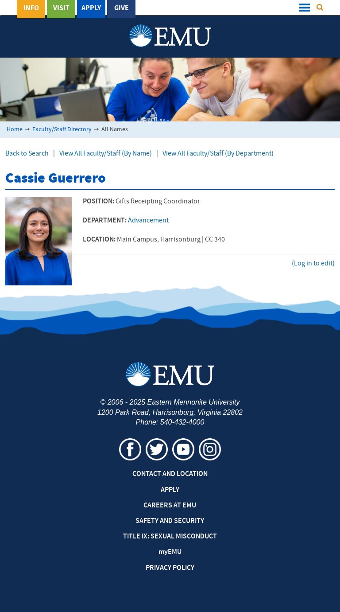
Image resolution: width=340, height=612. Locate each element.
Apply (91, 8)
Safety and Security (169, 521)
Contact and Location (170, 474)
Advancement (148, 220)
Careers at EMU (169, 505)
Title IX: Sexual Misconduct (170, 536)
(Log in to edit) (313, 263)
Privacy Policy (170, 568)
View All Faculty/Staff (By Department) (218, 153)
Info (31, 8)
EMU (170, 552)
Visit (61, 8)
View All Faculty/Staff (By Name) (105, 153)
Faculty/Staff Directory (62, 129)
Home (15, 129)
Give (121, 8)
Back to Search (27, 153)
